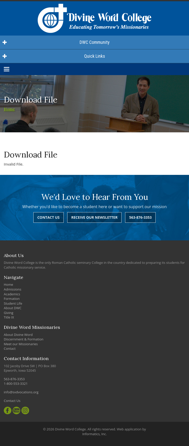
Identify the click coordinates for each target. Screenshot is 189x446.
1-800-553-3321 (16, 383)
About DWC (12, 308)
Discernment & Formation (23, 339)
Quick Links (54, 56)
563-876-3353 (140, 217)
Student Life (13, 303)
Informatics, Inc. (94, 434)
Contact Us (48, 217)
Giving (8, 312)
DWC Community (56, 42)
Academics (12, 294)
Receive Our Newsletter (94, 217)
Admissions (12, 289)
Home (9, 109)
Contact (10, 348)
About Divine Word (18, 334)
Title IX (9, 317)
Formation (12, 298)
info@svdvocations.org (21, 392)
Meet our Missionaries (21, 344)
